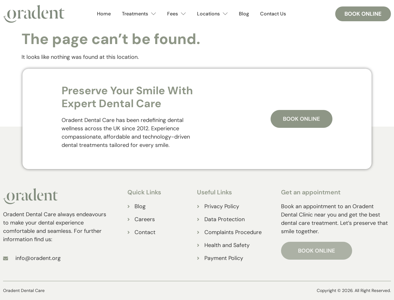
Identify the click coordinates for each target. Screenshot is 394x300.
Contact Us (273, 13)
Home (104, 13)
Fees (176, 14)
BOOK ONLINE (316, 250)
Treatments (139, 14)
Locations (212, 14)
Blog (244, 13)
